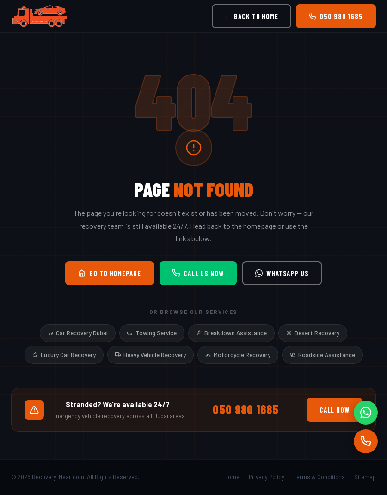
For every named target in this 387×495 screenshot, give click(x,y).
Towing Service (152, 333)
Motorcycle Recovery (237, 354)
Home (232, 477)
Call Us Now (198, 273)
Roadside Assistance (322, 354)
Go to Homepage (109, 273)
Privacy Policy (266, 477)
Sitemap (365, 477)
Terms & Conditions (319, 477)
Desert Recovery (312, 333)
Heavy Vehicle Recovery (150, 354)
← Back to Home (251, 16)
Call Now (334, 410)
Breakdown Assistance (231, 333)
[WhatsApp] (366, 413)
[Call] (366, 441)
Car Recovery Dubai (78, 333)
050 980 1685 (336, 16)
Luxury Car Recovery (64, 354)
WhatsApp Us (282, 273)
